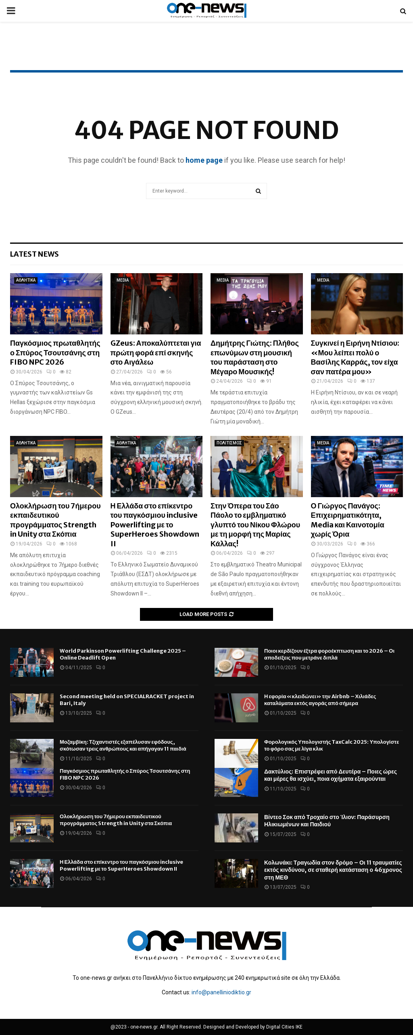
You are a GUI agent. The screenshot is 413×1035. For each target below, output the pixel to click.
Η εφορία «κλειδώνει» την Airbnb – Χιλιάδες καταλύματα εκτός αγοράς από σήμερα (320, 700)
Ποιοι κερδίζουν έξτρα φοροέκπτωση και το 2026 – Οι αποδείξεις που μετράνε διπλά (329, 654)
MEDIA (123, 280)
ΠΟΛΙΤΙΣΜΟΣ (229, 443)
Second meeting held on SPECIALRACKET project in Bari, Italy (127, 700)
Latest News (34, 254)
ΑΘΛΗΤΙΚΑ (25, 280)
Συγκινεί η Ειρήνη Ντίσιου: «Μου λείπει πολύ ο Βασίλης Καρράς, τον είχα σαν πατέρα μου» (355, 357)
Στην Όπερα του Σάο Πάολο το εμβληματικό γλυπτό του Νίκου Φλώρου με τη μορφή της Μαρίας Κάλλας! (255, 524)
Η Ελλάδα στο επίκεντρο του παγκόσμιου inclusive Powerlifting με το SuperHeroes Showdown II (155, 524)
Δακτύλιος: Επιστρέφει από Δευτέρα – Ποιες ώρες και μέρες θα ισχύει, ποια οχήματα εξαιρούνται (330, 775)
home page (204, 160)
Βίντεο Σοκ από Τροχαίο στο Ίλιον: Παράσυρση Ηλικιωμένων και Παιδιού (327, 820)
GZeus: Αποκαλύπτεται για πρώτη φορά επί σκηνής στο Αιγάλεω (156, 352)
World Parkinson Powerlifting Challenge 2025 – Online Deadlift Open (123, 654)
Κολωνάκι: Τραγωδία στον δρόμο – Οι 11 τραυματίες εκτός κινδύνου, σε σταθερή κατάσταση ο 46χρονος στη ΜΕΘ (333, 870)
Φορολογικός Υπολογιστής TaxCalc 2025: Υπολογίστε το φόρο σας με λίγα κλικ (331, 745)
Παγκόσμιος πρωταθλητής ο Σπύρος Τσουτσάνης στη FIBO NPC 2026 (55, 352)
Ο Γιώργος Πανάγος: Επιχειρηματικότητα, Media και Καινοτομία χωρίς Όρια (347, 520)
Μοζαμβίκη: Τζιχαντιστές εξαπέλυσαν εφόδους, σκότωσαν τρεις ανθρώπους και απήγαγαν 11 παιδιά (123, 745)
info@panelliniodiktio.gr (221, 992)
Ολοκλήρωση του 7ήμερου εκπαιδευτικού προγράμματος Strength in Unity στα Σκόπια (55, 520)
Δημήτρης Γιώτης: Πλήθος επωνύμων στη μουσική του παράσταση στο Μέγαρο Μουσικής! (255, 357)
